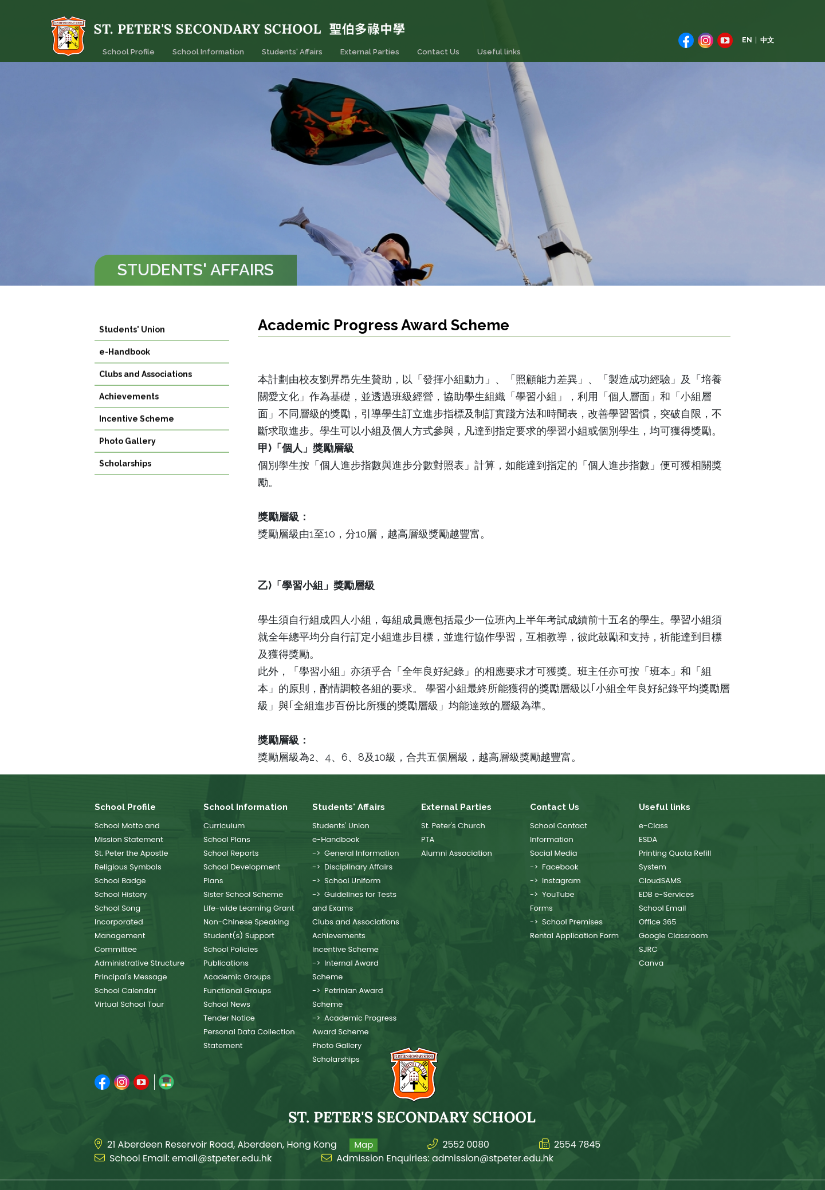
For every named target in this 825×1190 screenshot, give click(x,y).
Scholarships (125, 477)
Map (363, 1127)
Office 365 (657, 921)
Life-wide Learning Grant (248, 908)
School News (226, 1004)
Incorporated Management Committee (120, 935)
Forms (541, 908)
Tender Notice (229, 1018)
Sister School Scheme (243, 894)
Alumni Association (456, 853)
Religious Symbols (128, 866)
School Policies (230, 949)
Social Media (554, 853)
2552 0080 (466, 1126)
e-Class (653, 825)
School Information (205, 46)
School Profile (127, 46)
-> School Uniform (346, 880)
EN (747, 38)
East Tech (715, 1176)
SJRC (648, 949)
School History (121, 894)
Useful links (489, 46)
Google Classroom (673, 935)
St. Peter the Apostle (131, 853)
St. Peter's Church (453, 825)
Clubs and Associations (145, 388)
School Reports (231, 853)
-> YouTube (552, 894)
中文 (767, 38)
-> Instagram (555, 880)
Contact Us (430, 46)
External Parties (363, 46)
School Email (662, 908)
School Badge (120, 880)
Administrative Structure (139, 963)
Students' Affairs (287, 46)
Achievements (129, 410)
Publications (226, 963)
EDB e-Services (666, 894)
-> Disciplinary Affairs (352, 866)
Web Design (670, 1176)
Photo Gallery (127, 455)
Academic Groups (236, 976)
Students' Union (132, 343)
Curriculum (224, 825)
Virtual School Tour (129, 1004)
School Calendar (125, 990)
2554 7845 (578, 1126)
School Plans (226, 839)
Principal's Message (131, 976)
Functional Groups (237, 990)
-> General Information (355, 853)
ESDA (648, 839)
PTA (427, 839)
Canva (651, 963)
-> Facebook (554, 866)
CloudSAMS (660, 880)
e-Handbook (124, 365)
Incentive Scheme (136, 432)
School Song (117, 908)
